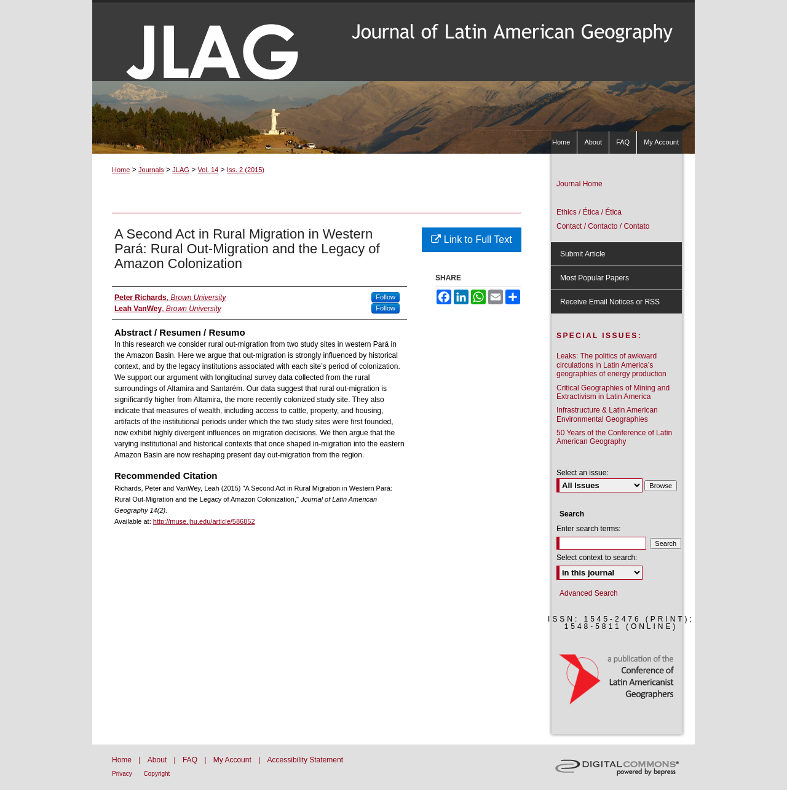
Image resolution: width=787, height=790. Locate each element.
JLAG (180, 169)
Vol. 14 (208, 169)
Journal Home (579, 184)
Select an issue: (582, 472)
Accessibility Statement (305, 760)
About (158, 760)
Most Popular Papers (594, 278)
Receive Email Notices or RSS (610, 302)
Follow (385, 297)
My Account (233, 760)
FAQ (191, 760)
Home (121, 169)
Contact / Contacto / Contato (602, 226)
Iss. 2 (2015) (245, 169)
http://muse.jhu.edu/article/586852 (204, 521)
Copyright (157, 773)
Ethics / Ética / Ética (589, 212)
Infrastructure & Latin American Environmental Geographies (607, 414)
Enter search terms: (588, 528)
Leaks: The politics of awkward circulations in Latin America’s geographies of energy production (611, 365)
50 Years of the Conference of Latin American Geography (614, 437)
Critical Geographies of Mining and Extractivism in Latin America (613, 392)
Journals (151, 169)
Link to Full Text (471, 239)
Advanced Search (589, 593)
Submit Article (582, 254)
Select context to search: (596, 557)
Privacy (123, 773)
